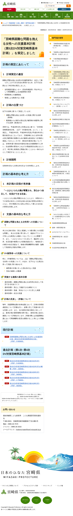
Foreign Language (64, 2)
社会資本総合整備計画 (59, 247)
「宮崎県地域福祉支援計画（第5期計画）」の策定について (61, 46)
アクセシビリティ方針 (31, 485)
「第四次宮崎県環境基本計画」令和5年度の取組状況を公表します (61, 165)
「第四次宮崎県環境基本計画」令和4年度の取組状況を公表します (61, 199)
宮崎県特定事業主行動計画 (61, 119)
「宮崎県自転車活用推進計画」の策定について (61, 98)
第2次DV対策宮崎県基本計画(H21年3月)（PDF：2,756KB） (24, 379)
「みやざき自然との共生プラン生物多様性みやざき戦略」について (61, 216)
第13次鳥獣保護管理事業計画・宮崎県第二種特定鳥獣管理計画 (61, 191)
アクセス (36, 500)
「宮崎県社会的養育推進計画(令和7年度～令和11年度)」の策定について (61, 148)
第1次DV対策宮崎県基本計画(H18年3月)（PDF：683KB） (24, 385)
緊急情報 (9, 9)
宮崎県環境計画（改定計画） (60, 237)
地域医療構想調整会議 (59, 223)
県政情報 (12, 23)
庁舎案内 (47, 500)
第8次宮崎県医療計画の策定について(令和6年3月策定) (60, 156)
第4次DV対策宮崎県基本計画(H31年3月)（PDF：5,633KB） (24, 362)
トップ (5, 23)
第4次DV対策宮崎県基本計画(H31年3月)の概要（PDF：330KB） (26, 368)
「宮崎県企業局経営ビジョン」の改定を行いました (61, 131)
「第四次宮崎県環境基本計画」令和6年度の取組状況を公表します (61, 113)
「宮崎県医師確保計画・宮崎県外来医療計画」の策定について (61, 173)
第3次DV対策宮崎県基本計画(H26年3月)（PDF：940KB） (24, 373)
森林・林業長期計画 (58, 227)
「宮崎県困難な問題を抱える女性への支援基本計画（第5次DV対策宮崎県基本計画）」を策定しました (61, 75)
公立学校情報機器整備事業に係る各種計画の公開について (61, 182)
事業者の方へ (64, 9)
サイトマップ (47, 485)
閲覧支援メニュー (48, 2)
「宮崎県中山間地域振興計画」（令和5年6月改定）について (61, 208)
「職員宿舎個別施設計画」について (61, 66)
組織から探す (36, 9)
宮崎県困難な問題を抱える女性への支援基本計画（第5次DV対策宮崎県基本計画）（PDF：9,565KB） (26, 339)
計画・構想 (20, 23)
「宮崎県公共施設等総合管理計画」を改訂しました (61, 53)
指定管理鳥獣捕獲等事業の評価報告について (61, 125)
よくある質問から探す (50, 9)
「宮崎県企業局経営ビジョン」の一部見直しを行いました (61, 139)
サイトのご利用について (10, 485)
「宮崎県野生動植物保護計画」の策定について (61, 83)
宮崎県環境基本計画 (58, 243)
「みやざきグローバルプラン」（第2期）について (61, 105)
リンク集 (60, 485)
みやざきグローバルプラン (61, 232)
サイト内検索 (46, 6)
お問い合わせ (25, 500)
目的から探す (23, 9)
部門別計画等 (30, 23)
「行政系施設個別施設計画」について (60, 60)
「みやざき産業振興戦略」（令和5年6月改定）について (61, 91)
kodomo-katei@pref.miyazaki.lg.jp (28, 430)
